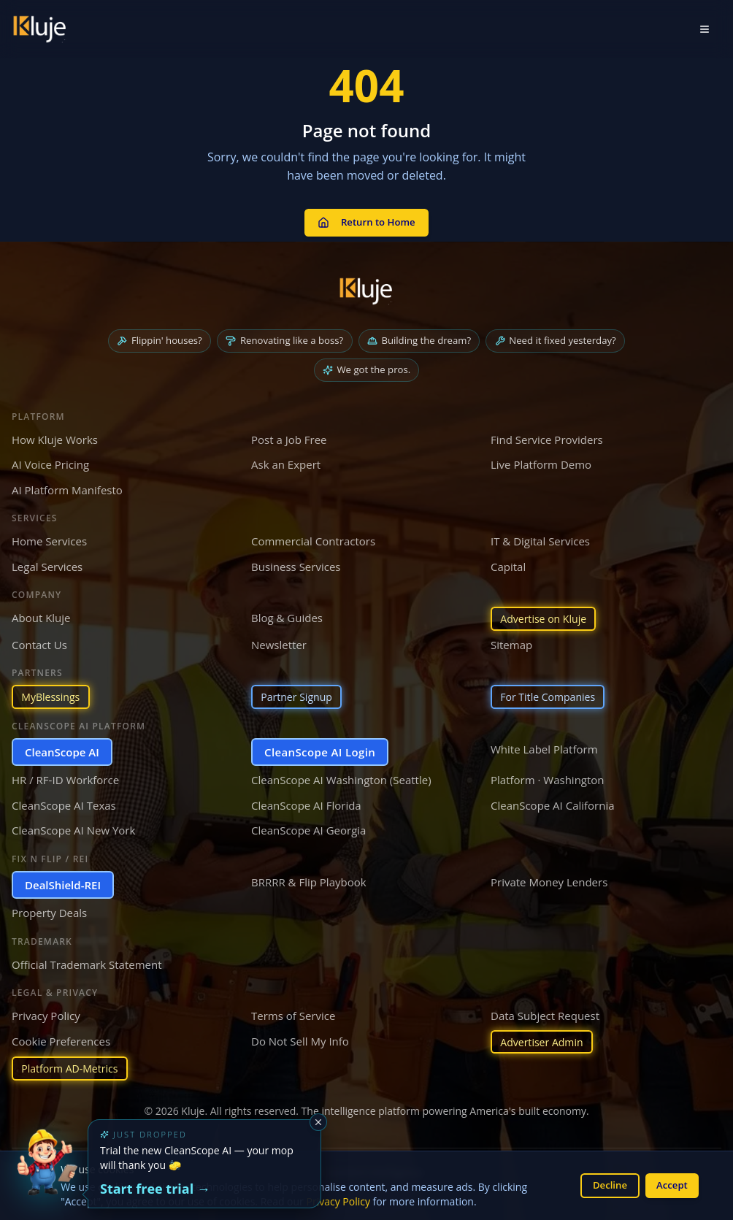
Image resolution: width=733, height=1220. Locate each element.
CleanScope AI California (553, 802)
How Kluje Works (55, 433)
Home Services (49, 536)
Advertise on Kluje (547, 614)
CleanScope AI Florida (306, 802)
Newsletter (279, 640)
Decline (604, 1185)
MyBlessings (53, 693)
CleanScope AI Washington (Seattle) (341, 777)
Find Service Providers (547, 433)
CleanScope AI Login (319, 749)
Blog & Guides (287, 612)
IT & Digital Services (540, 536)
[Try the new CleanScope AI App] (47, 1173)
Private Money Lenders (549, 879)
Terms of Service (293, 1013)
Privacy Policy (338, 1201)
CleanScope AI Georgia (308, 828)
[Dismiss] (318, 1122)
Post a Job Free (289, 433)
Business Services (295, 560)
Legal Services (47, 560)
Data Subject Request (545, 1013)
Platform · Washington (548, 777)
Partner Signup (299, 693)
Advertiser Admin (545, 1039)
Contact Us (39, 640)
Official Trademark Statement (87, 961)
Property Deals (49, 910)
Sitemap (511, 640)
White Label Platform (544, 746)
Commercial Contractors (313, 536)
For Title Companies (551, 693)
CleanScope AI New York (73, 828)
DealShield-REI (63, 882)
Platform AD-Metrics (73, 1068)
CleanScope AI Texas (64, 802)
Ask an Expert (286, 459)
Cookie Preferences (61, 1038)
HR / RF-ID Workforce (65, 777)
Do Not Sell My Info (300, 1038)
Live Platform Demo (541, 459)
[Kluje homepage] (366, 282)
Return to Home (366, 218)
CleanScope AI (62, 749)
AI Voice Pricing (50, 459)
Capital (508, 560)
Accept (669, 1185)
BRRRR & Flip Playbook (308, 879)
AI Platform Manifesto (67, 484)
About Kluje (41, 612)
